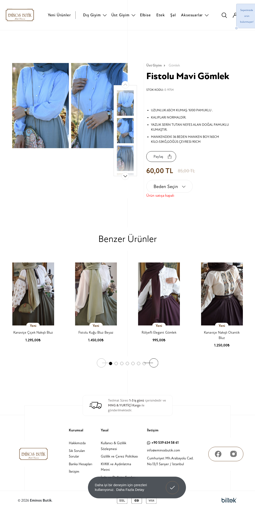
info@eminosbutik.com (163, 450)
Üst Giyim (120, 15)
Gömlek (174, 65)
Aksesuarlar (192, 15)
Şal (173, 15)
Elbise (145, 15)
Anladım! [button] (172, 484)
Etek (160, 15)
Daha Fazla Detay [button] (130, 490)
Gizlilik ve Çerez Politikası (119, 456)
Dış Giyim (92, 15)
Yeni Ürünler (59, 15)
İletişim (74, 471)
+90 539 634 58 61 (163, 442)
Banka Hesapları (80, 464)
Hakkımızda (77, 443)
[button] (125, 176)
